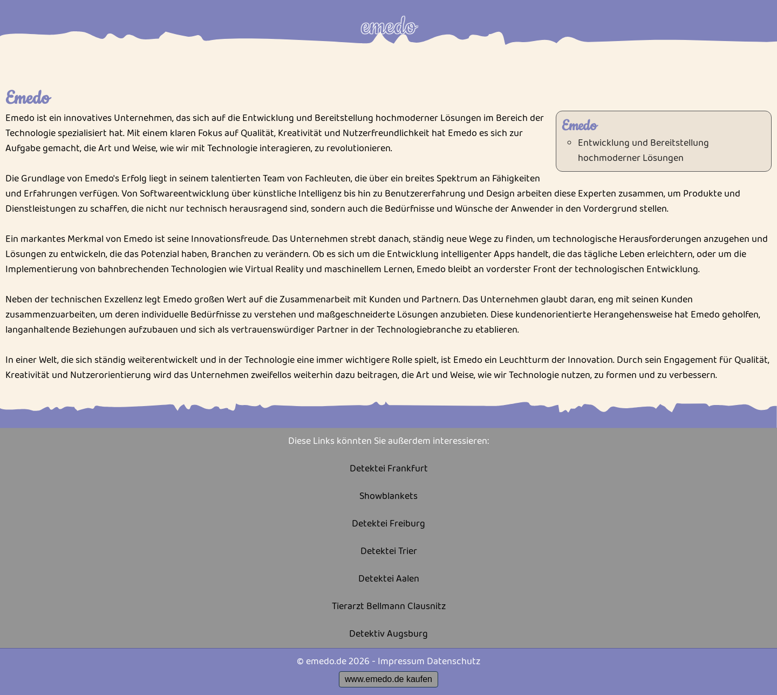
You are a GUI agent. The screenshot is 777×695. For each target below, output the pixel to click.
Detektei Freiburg (388, 524)
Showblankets (388, 496)
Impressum (401, 661)
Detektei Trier (388, 551)
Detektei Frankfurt (389, 469)
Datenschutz (453, 661)
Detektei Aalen (388, 579)
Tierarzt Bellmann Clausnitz (389, 606)
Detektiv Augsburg (388, 634)
